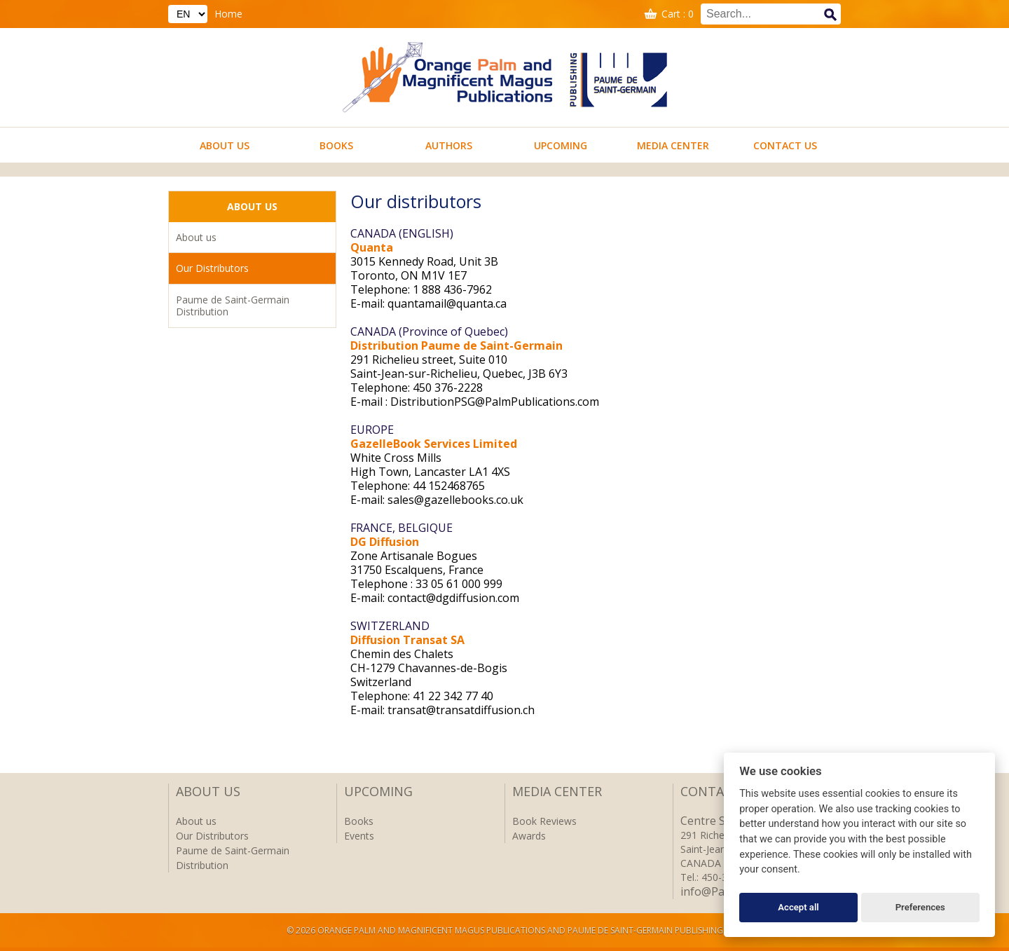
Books (336, 145)
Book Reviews (544, 821)
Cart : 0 (677, 13)
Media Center (673, 145)
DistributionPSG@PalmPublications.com (494, 401)
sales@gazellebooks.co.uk (455, 499)
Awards (529, 835)
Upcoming (560, 145)
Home (228, 13)
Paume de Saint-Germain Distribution (232, 306)
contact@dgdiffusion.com (453, 598)
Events (359, 835)
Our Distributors (212, 268)
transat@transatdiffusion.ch (461, 710)
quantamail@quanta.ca (447, 303)
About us (224, 145)
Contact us (785, 145)
